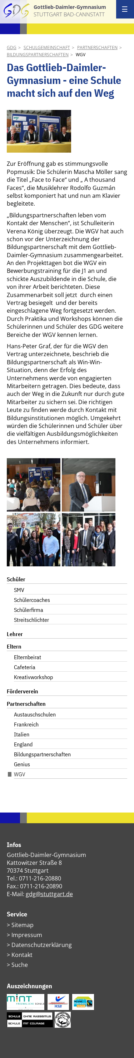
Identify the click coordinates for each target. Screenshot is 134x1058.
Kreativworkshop (33, 677)
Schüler (16, 579)
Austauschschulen (35, 714)
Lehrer (15, 634)
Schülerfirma (28, 609)
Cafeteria (24, 667)
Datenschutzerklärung (41, 945)
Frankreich (26, 724)
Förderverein (22, 691)
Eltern (14, 646)
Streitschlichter (31, 619)
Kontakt (22, 955)
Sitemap (22, 925)
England (23, 744)
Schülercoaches (32, 599)
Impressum (26, 935)
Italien (21, 734)
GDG (11, 47)
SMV (19, 589)
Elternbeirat (27, 657)
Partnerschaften (97, 47)
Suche (19, 965)
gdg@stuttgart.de (49, 894)
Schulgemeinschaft (47, 47)
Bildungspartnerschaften (38, 55)
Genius (22, 764)
